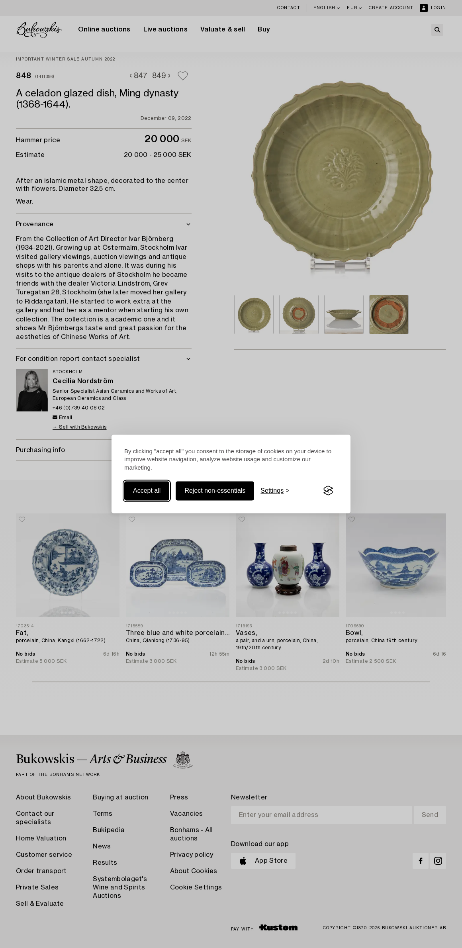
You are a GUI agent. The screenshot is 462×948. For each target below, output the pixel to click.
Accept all (147, 490)
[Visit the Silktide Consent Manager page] (328, 490)
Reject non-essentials (214, 490)
